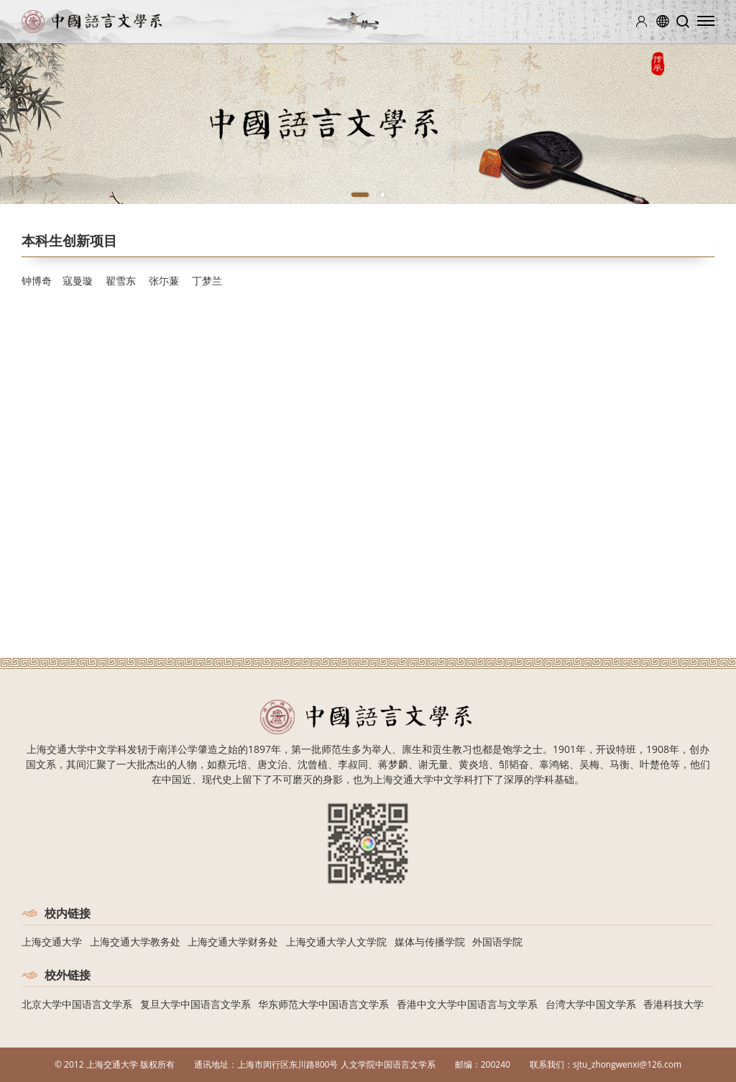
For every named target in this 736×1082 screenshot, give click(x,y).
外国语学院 (497, 941)
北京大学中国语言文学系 (77, 1004)
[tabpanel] (368, 123)
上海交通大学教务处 (135, 941)
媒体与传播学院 (430, 941)
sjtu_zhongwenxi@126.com (627, 1064)
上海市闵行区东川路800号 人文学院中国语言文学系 (336, 1064)
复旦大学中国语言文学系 (195, 1004)
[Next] (687, 123)
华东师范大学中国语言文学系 (323, 1004)
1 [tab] (360, 195)
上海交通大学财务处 (233, 941)
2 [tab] (382, 195)
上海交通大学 (52, 941)
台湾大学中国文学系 (591, 1004)
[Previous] (84, 123)
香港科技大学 (673, 1004)
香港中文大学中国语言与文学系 (467, 1004)
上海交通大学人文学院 (336, 941)
